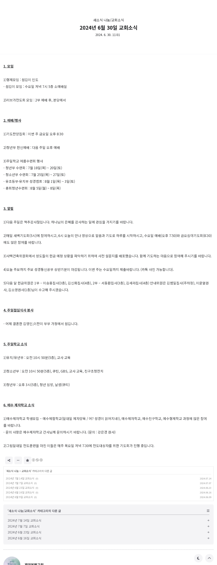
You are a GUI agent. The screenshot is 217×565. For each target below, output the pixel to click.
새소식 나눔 (12, 471)
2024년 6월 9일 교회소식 (19, 497)
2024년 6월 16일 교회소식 (20, 492)
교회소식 (26, 471)
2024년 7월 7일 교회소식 (19, 483)
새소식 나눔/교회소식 (108, 19)
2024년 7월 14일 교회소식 (20, 478)
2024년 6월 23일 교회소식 (20, 487)
